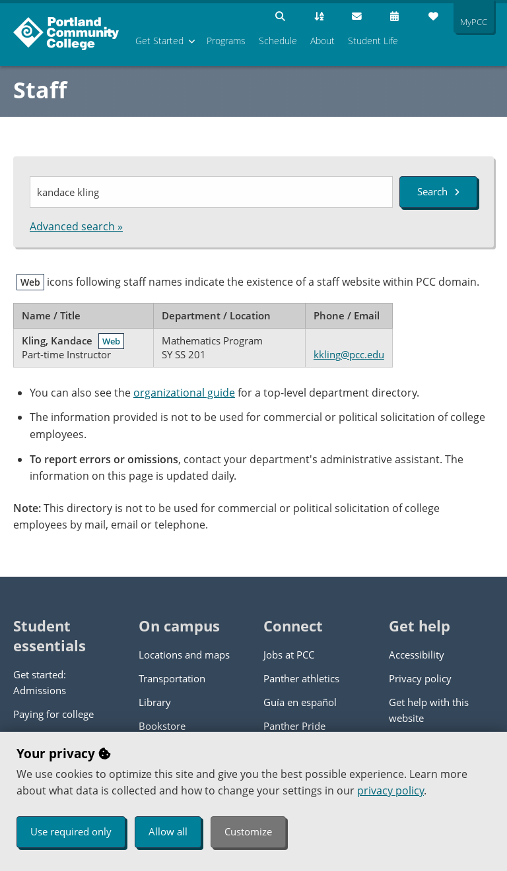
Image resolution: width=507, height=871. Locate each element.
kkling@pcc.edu (349, 354)
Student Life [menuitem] (373, 40)
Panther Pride (294, 725)
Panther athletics (301, 678)
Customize (248, 831)
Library (155, 702)
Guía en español (300, 702)
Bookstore (162, 725)
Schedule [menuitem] (278, 40)
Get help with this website (429, 710)
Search (438, 191)
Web (111, 341)
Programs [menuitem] (226, 40)
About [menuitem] (322, 40)
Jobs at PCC (288, 654)
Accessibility (416, 654)
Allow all (168, 831)
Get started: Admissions (39, 682)
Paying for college (53, 714)
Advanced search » (76, 226)
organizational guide (184, 392)
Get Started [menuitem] (159, 40)
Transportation (172, 678)
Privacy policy (420, 678)
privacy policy (390, 790)
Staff (40, 90)
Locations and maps (184, 654)
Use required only (71, 831)
